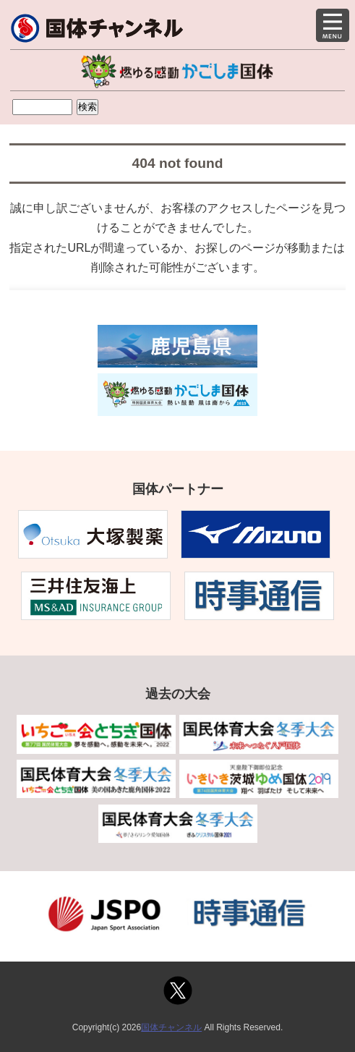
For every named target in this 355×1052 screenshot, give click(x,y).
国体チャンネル (171, 1027)
